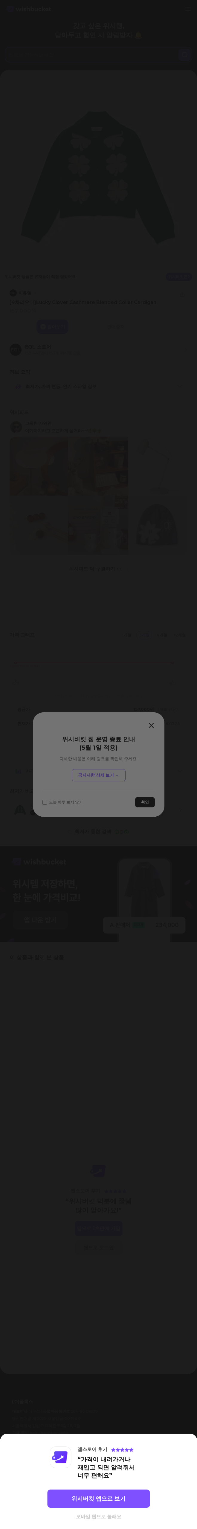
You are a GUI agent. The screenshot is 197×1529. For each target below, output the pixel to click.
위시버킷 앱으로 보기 (98, 1498)
